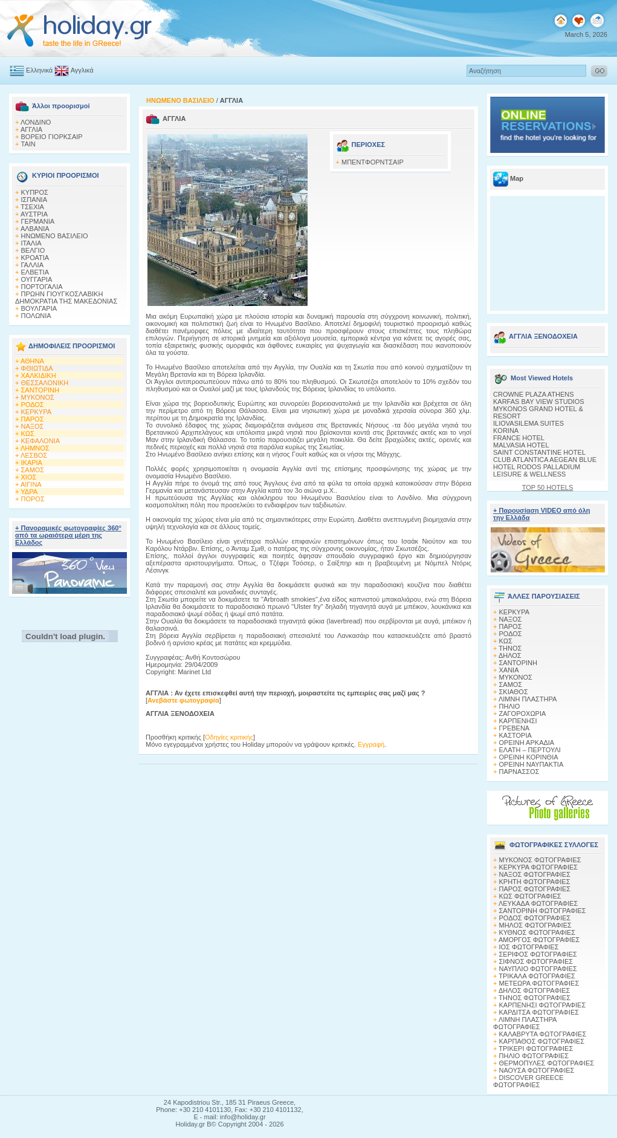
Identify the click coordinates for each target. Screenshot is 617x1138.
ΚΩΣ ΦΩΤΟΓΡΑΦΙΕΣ (530, 896)
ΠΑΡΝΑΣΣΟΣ (519, 771)
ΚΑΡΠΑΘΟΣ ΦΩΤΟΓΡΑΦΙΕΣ (542, 1041)
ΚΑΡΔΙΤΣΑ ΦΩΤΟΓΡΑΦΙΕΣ (539, 1012)
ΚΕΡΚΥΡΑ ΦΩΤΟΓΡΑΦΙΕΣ (538, 867)
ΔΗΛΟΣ (510, 655)
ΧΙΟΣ (29, 477)
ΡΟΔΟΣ (32, 404)
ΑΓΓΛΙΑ (31, 129)
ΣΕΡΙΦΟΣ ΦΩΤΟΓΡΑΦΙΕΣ (538, 954)
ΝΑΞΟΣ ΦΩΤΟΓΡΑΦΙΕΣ (535, 874)
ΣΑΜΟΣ (33, 469)
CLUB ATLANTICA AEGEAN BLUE (544, 459)
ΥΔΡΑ (29, 491)
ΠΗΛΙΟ (509, 706)
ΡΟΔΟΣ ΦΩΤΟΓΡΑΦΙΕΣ (535, 918)
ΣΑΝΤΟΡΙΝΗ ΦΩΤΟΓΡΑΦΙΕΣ (542, 910)
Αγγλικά (82, 70)
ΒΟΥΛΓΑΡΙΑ (39, 308)
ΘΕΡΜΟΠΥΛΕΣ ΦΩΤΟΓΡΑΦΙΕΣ (547, 1063)
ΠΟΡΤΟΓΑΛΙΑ (42, 286)
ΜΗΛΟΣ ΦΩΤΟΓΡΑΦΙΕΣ (535, 925)
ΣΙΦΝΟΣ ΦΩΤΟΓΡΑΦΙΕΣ (536, 961)
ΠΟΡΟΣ (33, 498)
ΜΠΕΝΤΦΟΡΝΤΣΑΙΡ (372, 162)
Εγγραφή (371, 744)
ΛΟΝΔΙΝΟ (36, 122)
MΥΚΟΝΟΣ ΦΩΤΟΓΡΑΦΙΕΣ (540, 859)
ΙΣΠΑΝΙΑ (34, 199)
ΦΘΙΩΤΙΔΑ (37, 368)
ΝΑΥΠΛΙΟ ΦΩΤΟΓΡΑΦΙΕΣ (538, 968)
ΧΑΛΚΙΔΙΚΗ (38, 375)
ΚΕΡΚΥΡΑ (36, 411)
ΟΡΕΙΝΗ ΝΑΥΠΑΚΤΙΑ (531, 764)
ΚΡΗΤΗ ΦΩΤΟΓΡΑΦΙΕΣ (534, 881)
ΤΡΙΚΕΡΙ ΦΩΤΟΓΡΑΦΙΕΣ (536, 1048)
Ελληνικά (39, 70)
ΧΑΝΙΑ (509, 670)
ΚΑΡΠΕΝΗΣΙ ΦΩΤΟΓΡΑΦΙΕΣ (542, 1005)
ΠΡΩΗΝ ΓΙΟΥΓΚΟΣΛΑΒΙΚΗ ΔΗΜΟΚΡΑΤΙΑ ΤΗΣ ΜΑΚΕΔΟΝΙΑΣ (66, 297)
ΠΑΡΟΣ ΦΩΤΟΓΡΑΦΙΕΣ (535, 889)
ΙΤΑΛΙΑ (31, 243)
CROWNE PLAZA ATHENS (533, 394)
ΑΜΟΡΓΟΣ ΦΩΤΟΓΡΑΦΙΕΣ (539, 939)
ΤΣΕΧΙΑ (32, 206)
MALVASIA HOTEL (521, 445)
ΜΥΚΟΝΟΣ (37, 397)
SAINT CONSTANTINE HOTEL (539, 452)
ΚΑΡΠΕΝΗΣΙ (518, 720)
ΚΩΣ (27, 433)
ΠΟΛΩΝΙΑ (36, 315)
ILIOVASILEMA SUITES (528, 423)
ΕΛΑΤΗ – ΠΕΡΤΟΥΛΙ (530, 749)
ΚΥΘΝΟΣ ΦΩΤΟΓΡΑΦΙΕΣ (537, 932)
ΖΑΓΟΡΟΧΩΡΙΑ (522, 713)
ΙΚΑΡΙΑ (31, 462)
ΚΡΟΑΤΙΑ (35, 257)
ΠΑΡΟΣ (32, 419)
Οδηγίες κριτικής (229, 737)
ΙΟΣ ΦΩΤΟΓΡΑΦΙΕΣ (529, 947)
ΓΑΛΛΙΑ (32, 264)
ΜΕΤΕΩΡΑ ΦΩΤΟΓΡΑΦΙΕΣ (539, 983)
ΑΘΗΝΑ (32, 361)
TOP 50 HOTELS (547, 487)
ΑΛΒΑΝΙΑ (35, 228)
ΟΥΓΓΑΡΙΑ (37, 279)
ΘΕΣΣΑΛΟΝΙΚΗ (45, 382)
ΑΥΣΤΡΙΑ (34, 214)
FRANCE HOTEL (518, 437)
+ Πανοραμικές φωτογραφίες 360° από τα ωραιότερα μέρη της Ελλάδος (68, 535)
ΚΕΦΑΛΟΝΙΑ (40, 440)
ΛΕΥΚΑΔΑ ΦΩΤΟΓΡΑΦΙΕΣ (538, 903)
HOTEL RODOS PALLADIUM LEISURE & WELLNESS (536, 470)
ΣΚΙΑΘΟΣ (513, 691)
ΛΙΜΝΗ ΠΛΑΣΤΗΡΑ (528, 699)
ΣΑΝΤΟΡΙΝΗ (40, 390)
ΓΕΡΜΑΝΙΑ (38, 221)
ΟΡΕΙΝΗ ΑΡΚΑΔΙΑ (527, 742)
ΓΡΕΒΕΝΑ (514, 728)
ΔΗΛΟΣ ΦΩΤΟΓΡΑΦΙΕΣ (534, 990)
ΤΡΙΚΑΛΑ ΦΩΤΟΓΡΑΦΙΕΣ (537, 976)
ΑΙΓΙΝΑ (31, 484)
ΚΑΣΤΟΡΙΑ (515, 735)
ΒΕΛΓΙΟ (33, 250)
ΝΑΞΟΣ (32, 426)
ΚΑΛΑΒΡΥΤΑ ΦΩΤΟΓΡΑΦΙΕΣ (543, 1034)
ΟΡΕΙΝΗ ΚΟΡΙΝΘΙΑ (528, 757)
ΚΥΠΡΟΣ (34, 192)
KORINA (505, 430)
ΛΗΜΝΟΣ (35, 448)
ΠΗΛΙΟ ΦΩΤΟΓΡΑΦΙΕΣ (534, 1055)
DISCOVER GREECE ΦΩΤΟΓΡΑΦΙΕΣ (528, 1081)
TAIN (28, 144)
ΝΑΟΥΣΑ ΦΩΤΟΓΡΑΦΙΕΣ (537, 1070)
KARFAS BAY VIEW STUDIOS (538, 401)
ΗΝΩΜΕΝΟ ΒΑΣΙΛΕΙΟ (54, 235)
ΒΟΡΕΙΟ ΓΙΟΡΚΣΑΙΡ (52, 136)
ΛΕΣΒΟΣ (34, 455)
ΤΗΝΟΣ (510, 648)
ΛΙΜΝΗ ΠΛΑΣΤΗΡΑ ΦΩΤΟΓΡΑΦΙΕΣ (525, 1023)
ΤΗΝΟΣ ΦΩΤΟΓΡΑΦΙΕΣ (534, 997)
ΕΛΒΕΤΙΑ (35, 272)
